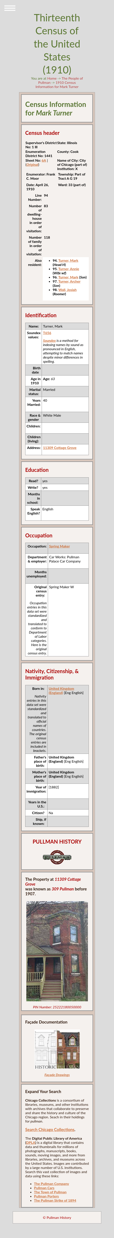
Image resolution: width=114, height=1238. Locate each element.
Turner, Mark (68, 260)
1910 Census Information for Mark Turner (57, 84)
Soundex (49, 340)
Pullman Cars (44, 1188)
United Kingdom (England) (61, 690)
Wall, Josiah (67, 290)
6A (44, 160)
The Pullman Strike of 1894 (55, 1200)
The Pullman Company (51, 1183)
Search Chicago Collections (49, 1129)
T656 (47, 333)
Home (52, 78)
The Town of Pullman (50, 1192)
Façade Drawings (57, 1075)
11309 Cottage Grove (60, 447)
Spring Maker (59, 546)
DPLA (30, 1142)
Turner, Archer (69, 281)
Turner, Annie (68, 269)
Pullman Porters (46, 1196)
